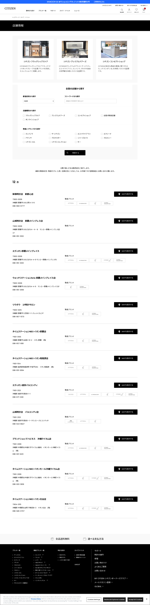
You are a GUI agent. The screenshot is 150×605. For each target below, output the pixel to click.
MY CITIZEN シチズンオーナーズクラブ (110, 578)
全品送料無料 (62, 539)
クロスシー (107, 138)
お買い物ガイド (119, 5)
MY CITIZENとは (132, 5)
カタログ (77, 564)
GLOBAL (143, 5)
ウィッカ (37, 557)
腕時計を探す (30, 11)
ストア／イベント (65, 11)
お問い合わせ (99, 571)
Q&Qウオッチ (38, 562)
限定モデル (62, 557)
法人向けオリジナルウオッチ (42, 568)
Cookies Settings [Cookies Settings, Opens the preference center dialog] (94, 600)
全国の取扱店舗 (109, 115)
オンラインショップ (32, 119)
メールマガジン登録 (102, 582)
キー (79, 142)
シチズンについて (106, 5)
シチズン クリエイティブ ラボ (21, 578)
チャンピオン (38, 578)
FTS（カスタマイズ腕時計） (21, 583)
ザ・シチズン (56, 134)
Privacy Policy (36, 599)
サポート (53, 11)
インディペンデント (40, 580)
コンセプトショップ (84, 115)
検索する (75, 153)
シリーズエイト (83, 138)
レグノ (37, 560)
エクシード (107, 134)
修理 (96, 558)
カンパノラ (29, 134)
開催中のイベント (81, 557)
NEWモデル (62, 555)
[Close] (146, 599)
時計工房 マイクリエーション (43, 570)
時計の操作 (99, 555)
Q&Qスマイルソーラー (41, 565)
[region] (75, 599)
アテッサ (29, 138)
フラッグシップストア (33, 115)
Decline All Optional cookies (114, 600)
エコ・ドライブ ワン (84, 134)
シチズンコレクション (59, 142)
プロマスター (56, 138)
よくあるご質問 (100, 566)
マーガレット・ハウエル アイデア (43, 575)
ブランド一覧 (42, 11)
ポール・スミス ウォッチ (41, 573)
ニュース (76, 11)
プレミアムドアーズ (58, 115)
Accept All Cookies (135, 600)
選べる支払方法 (96, 539)
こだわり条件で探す (64, 560)
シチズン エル (30, 142)
